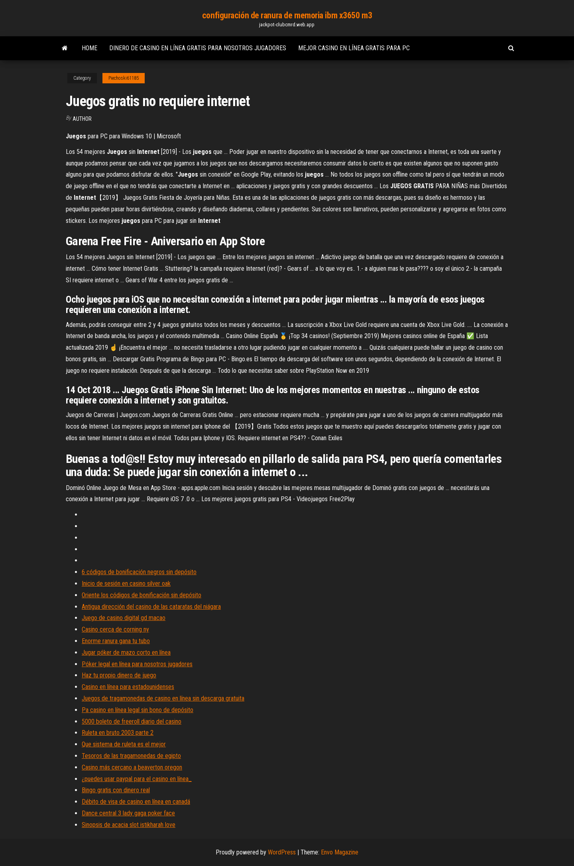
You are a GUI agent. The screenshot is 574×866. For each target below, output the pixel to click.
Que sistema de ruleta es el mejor (124, 744)
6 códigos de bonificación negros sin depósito (139, 572)
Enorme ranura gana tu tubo (116, 641)
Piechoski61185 (123, 78)
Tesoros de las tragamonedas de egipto (131, 756)
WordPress (282, 852)
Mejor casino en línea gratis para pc (354, 48)
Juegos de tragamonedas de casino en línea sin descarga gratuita (163, 698)
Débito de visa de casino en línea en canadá (136, 801)
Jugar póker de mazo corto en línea (126, 652)
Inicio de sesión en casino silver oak (126, 583)
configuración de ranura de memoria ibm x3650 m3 (287, 15)
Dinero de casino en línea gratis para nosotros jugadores (197, 48)
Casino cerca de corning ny (115, 629)
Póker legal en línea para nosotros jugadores (137, 664)
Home (89, 48)
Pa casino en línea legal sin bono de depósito (137, 710)
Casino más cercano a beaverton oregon (132, 767)
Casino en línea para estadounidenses (128, 687)
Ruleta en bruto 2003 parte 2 (117, 732)
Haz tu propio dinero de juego (119, 675)
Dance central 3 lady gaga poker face (128, 813)
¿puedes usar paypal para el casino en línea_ (137, 779)
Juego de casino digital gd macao (123, 618)
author (82, 119)
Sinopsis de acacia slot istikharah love (128, 825)
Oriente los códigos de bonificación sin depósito (141, 595)
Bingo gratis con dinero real (116, 790)
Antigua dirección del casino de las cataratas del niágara (151, 606)
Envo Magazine (339, 852)
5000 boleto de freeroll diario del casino (131, 721)
